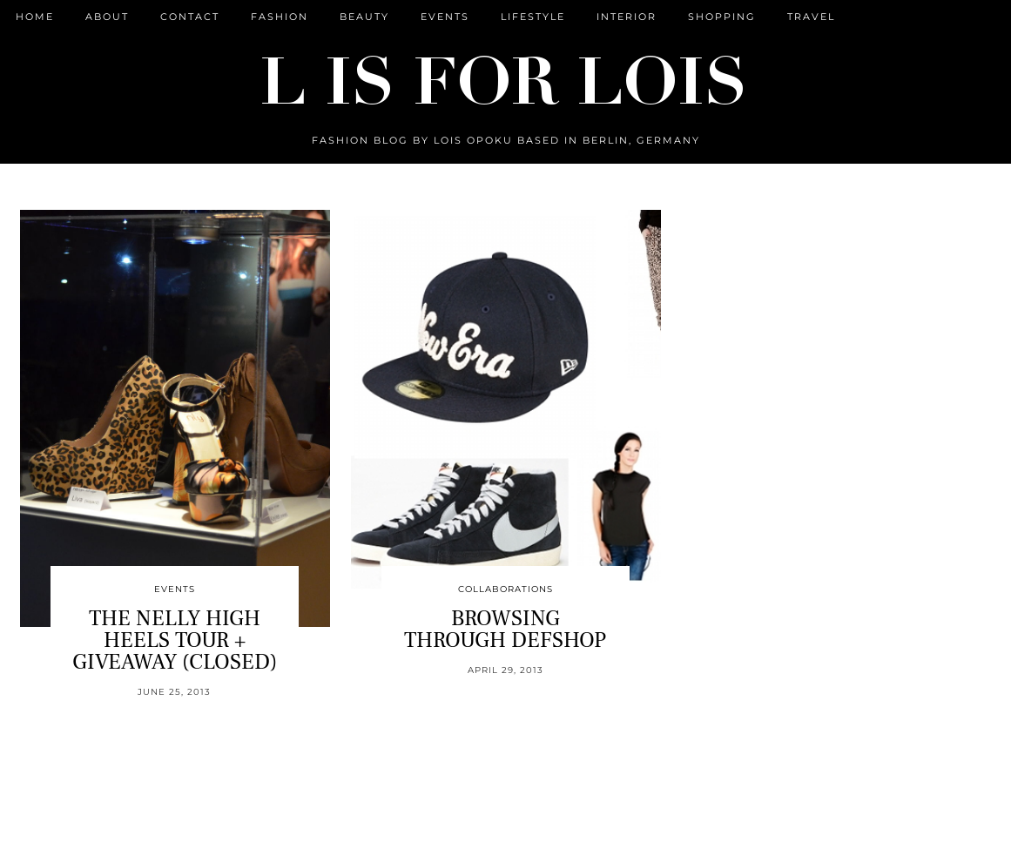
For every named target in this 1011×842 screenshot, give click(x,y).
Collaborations (505, 589)
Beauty (364, 16)
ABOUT (107, 16)
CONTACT (189, 16)
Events (445, 16)
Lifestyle (533, 16)
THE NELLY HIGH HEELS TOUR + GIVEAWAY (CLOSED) (174, 640)
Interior (626, 16)
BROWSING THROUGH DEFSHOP (505, 629)
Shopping (722, 16)
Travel (811, 16)
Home (35, 16)
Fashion (279, 16)
